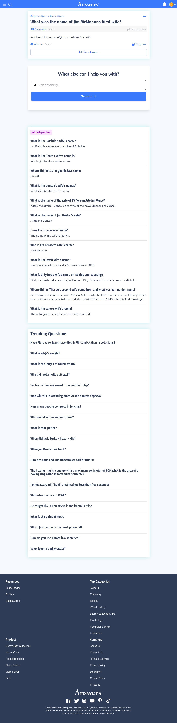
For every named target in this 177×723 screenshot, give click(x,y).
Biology (94, 600)
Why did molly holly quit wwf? (50, 375)
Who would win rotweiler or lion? (52, 417)
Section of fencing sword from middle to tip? (59, 385)
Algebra (94, 587)
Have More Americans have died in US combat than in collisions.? (72, 343)
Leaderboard (13, 587)
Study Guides (13, 665)
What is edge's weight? (45, 353)
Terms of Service (99, 658)
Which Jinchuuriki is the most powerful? (56, 527)
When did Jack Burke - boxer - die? (53, 439)
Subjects (34, 16)
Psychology (96, 620)
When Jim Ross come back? (48, 449)
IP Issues (95, 684)
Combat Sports (57, 16)
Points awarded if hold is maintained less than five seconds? (69, 485)
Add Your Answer (88, 52)
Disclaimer (96, 671)
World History (98, 607)
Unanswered (13, 600)
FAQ (8, 678)
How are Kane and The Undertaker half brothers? (62, 460)
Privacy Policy (97, 665)
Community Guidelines (18, 645)
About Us (95, 645)
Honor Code (12, 652)
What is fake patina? (43, 428)
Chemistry (95, 594)
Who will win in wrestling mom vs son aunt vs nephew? (65, 396)
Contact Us (96, 652)
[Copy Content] (136, 44)
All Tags (10, 594)
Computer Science (100, 626)
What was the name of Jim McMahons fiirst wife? (75, 22)
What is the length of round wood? (52, 364)
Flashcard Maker (15, 658)
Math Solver (12, 671)
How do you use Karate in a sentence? (54, 538)
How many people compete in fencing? (55, 407)
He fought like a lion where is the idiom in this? (61, 506)
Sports (44, 16)
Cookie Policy (97, 678)
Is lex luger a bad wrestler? (48, 549)
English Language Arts (102, 613)
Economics (96, 633)
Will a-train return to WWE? (48, 495)
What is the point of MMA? (47, 517)
